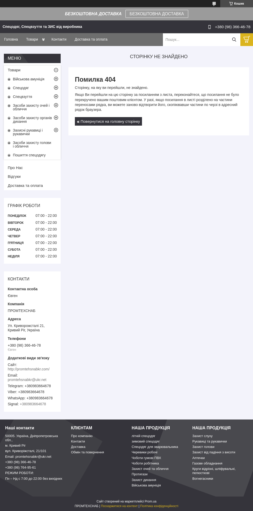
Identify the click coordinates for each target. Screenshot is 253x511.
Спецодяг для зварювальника (155, 447)
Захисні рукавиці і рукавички (28, 132)
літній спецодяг (143, 436)
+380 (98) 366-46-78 (20, 462)
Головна (11, 39)
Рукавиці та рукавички (209, 441)
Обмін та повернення (87, 452)
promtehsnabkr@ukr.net (27, 380)
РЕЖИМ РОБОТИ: (19, 473)
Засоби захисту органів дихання (32, 120)
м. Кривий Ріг (15, 445)
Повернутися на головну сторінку (110, 121)
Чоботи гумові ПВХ (146, 458)
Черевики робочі (144, 452)
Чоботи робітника (145, 463)
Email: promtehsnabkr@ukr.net (28, 457)
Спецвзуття (22, 97)
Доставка (78, 447)
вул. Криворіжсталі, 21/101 (25, 451)
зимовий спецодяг (146, 441)
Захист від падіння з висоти (213, 452)
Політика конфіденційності (159, 506)
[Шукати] (234, 39)
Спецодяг (21, 88)
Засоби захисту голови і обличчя (32, 144)
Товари (32, 39)
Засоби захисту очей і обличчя (31, 107)
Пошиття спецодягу (29, 155)
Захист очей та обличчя (150, 469)
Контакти (58, 39)
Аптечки (198, 458)
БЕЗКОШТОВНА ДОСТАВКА (157, 14)
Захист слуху (202, 436)
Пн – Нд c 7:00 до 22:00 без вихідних (33, 479)
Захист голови (203, 447)
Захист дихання (144, 480)
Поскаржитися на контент (119, 506)
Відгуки (14, 176)
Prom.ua (150, 501)
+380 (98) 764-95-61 (20, 467)
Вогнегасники (202, 479)
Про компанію (82, 436)
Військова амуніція (28, 79)
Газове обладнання (207, 463)
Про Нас (15, 167)
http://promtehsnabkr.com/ (29, 369)
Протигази (140, 474)
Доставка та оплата (91, 39)
